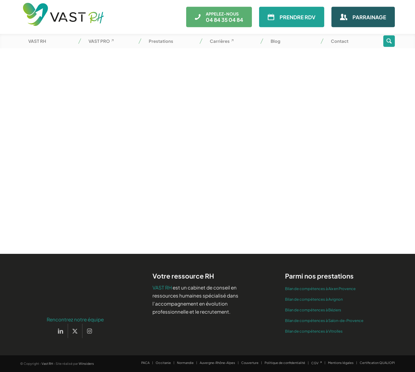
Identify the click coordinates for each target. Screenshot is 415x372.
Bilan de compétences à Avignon (314, 299)
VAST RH (162, 287)
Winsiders (86, 363)
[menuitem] (50, 41)
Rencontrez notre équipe (75, 319)
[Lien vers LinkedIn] (61, 331)
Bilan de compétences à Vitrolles (314, 331)
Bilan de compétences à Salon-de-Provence (324, 320)
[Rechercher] (389, 41)
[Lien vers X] (75, 331)
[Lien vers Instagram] (89, 331)
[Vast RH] (63, 17)
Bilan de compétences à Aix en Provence (320, 288)
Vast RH (47, 363)
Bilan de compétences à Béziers (313, 310)
